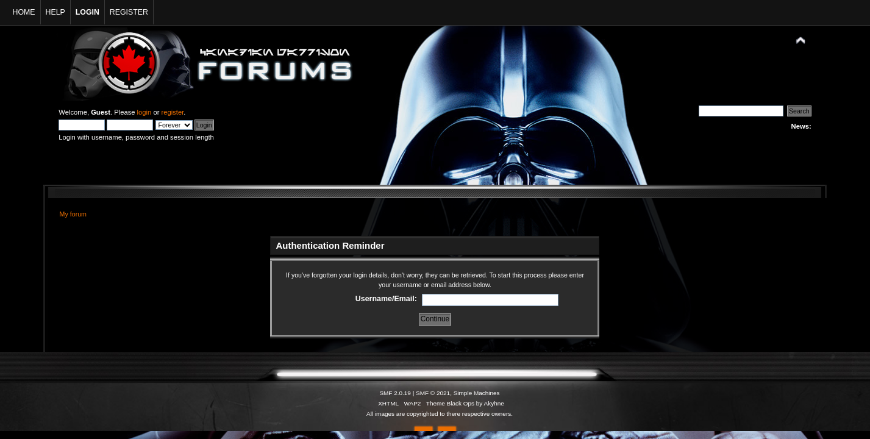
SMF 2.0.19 (395, 393)
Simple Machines (477, 393)
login (144, 112)
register (173, 112)
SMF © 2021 (433, 393)
